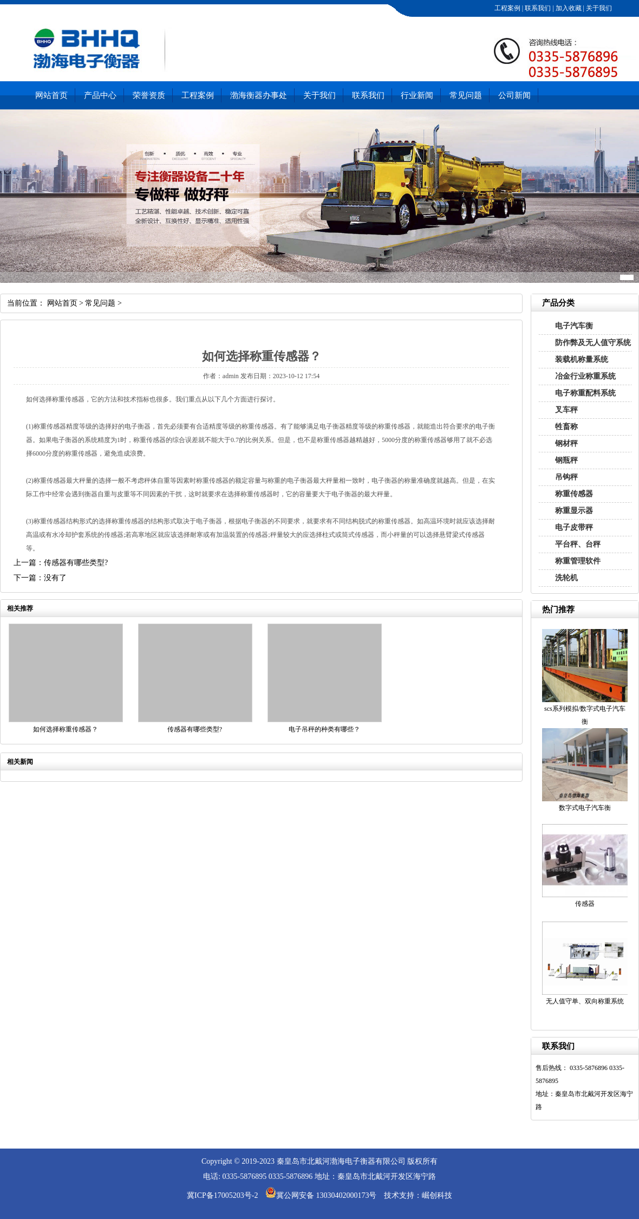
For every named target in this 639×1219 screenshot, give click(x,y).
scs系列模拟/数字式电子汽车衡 (584, 715)
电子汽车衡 (574, 326)
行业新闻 (417, 95)
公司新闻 (514, 95)
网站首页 (51, 95)
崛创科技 (437, 1195)
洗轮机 (566, 578)
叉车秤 (566, 410)
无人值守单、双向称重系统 (585, 1001)
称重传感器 (574, 494)
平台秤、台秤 (578, 544)
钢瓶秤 (566, 460)
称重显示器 (574, 511)
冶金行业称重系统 (585, 376)
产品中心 (100, 95)
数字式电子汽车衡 (585, 808)
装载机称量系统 (581, 359)
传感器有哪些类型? (194, 729)
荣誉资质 (149, 95)
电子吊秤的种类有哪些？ (324, 729)
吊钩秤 (566, 477)
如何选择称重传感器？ (65, 729)
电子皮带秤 (574, 527)
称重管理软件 (578, 561)
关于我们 (598, 8)
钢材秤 (566, 443)
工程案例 (506, 8)
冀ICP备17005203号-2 (222, 1195)
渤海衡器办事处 (258, 95)
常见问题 (465, 95)
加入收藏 (568, 8)
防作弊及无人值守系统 (593, 343)
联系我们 (537, 8)
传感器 (585, 903)
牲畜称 (566, 427)
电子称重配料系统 (585, 393)
